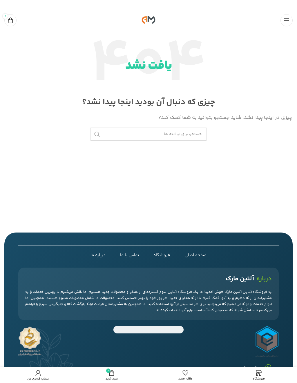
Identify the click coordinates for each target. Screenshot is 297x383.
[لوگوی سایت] (148, 20)
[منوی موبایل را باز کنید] (287, 20)
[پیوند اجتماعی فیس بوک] (163, 6)
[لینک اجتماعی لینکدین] (141, 6)
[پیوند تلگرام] (134, 6)
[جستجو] (148, 134)
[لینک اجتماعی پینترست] (149, 6)
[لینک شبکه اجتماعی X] (156, 6)
